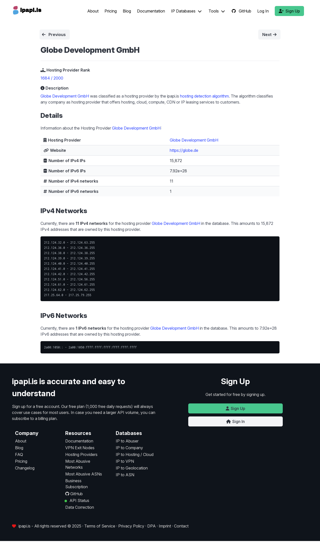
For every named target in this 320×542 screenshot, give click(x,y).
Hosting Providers (81, 454)
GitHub (241, 11)
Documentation (151, 11)
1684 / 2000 (51, 78)
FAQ (19, 454)
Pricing (110, 11)
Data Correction (79, 507)
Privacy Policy (131, 525)
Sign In (235, 421)
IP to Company (129, 447)
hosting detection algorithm (204, 96)
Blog (127, 11)
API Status (78, 500)
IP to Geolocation (132, 467)
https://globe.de (184, 150)
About (92, 11)
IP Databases (183, 11)
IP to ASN (125, 474)
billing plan (47, 418)
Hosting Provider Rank (65, 70)
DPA (151, 525)
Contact (181, 525)
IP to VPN (125, 461)
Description (54, 88)
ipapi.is (24, 525)
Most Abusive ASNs (83, 473)
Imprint (165, 525)
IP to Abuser (127, 440)
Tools (213, 11)
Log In (263, 11)
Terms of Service (99, 525)
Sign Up (289, 11)
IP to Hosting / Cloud (135, 454)
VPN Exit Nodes (79, 447)
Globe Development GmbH (64, 96)
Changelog (24, 467)
